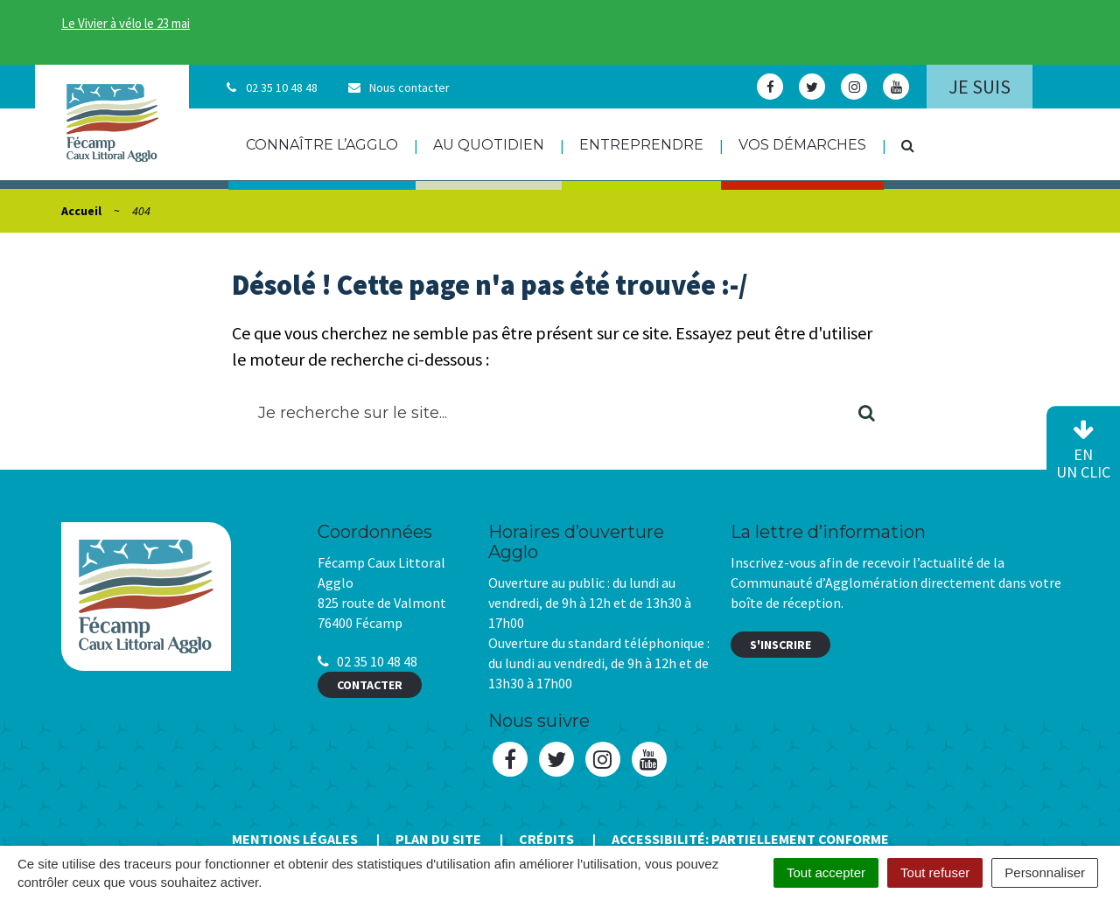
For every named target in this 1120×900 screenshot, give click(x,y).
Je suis (979, 86)
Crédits (546, 839)
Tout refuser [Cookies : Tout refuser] (935, 872)
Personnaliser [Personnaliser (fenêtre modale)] (1044, 872)
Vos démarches (802, 144)
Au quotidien (488, 144)
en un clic (1083, 450)
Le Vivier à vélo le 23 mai (125, 23)
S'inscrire (780, 644)
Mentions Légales (295, 839)
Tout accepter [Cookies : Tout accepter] (826, 872)
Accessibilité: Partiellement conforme (750, 839)
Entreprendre (641, 144)
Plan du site (438, 839)
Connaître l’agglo (322, 144)
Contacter (369, 685)
